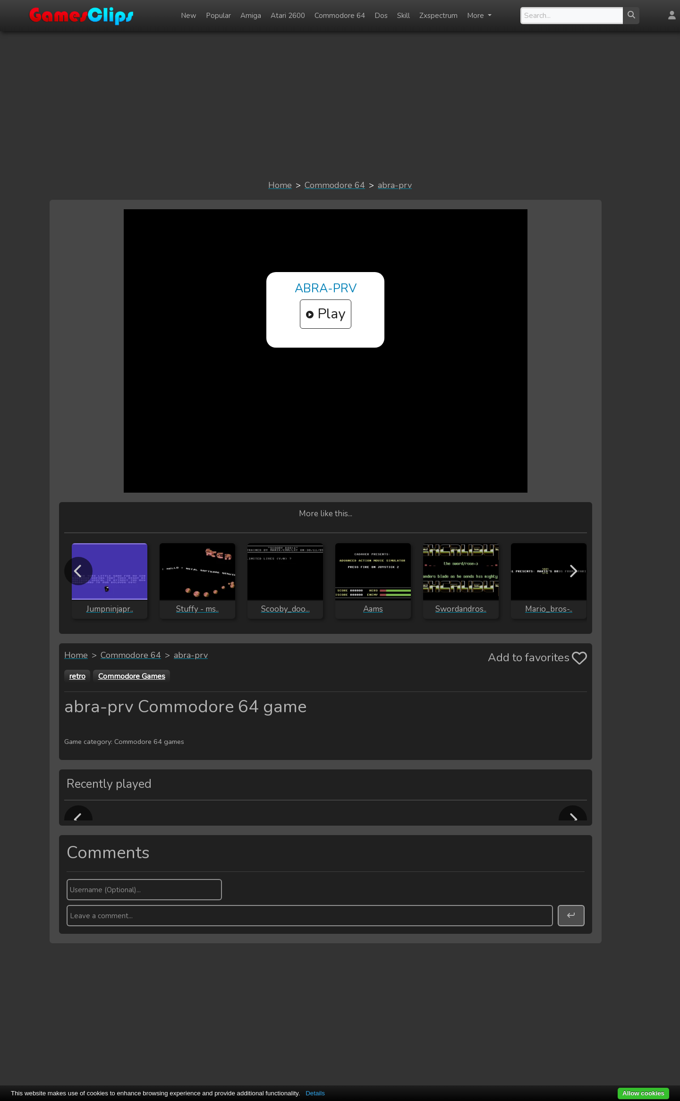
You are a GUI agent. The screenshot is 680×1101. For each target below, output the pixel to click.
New (188, 15)
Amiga (250, 15)
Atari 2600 (288, 15)
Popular (218, 15)
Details (315, 1093)
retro (77, 676)
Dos (381, 15)
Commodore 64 (339, 15)
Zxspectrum (438, 15)
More (476, 15)
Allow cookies (643, 1093)
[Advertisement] (340, 105)
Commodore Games (131, 676)
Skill (403, 15)
